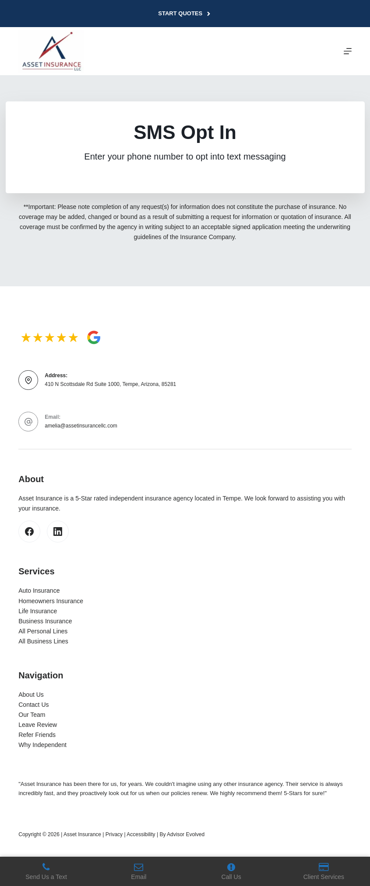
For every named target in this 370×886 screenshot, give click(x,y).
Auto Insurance (39, 590)
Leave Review (37, 724)
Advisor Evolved (185, 834)
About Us (31, 694)
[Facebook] (29, 531)
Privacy (114, 834)
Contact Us (33, 704)
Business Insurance (45, 621)
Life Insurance (37, 611)
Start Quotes (184, 13)
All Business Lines (43, 641)
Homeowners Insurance (50, 601)
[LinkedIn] (58, 531)
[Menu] (348, 51)
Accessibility (141, 834)
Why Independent (42, 744)
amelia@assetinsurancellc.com (81, 426)
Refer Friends (37, 734)
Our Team (31, 714)
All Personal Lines (42, 631)
